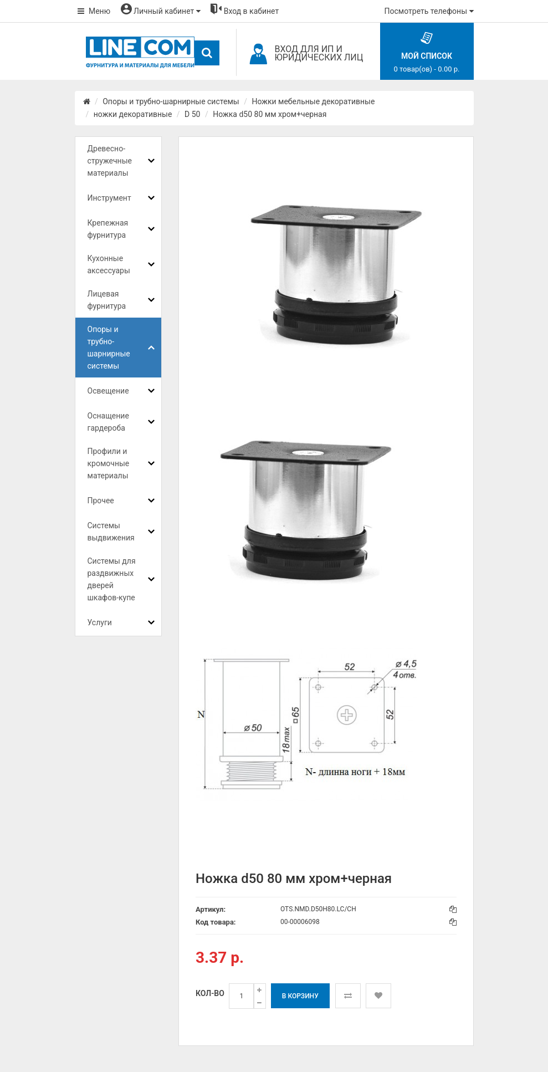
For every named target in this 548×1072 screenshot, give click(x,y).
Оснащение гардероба (108, 421)
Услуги (100, 622)
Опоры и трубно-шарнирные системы (171, 101)
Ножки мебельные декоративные (313, 101)
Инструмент (109, 197)
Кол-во (210, 993)
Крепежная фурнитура (108, 228)
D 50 (192, 114)
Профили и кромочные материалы (109, 463)
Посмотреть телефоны (429, 11)
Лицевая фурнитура (107, 299)
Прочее (101, 500)
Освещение (108, 390)
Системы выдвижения (111, 531)
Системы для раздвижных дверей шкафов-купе (112, 579)
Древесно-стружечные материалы (110, 160)
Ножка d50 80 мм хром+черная (269, 114)
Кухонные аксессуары (109, 264)
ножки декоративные (133, 114)
